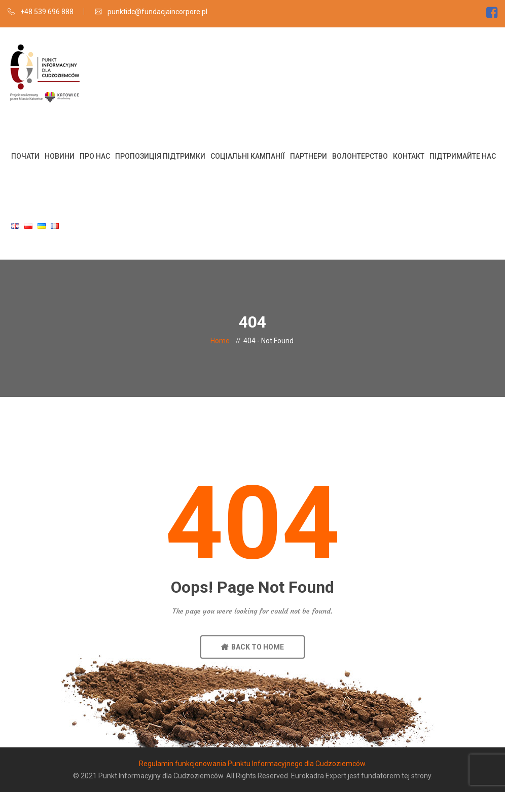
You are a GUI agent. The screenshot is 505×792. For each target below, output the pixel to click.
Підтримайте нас (462, 156)
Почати (25, 156)
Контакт (408, 156)
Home (220, 341)
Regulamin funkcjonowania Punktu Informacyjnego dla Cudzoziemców (252, 764)
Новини (60, 156)
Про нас (95, 156)
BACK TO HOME (252, 647)
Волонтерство (360, 156)
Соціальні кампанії (247, 156)
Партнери (308, 156)
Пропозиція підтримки (160, 156)
